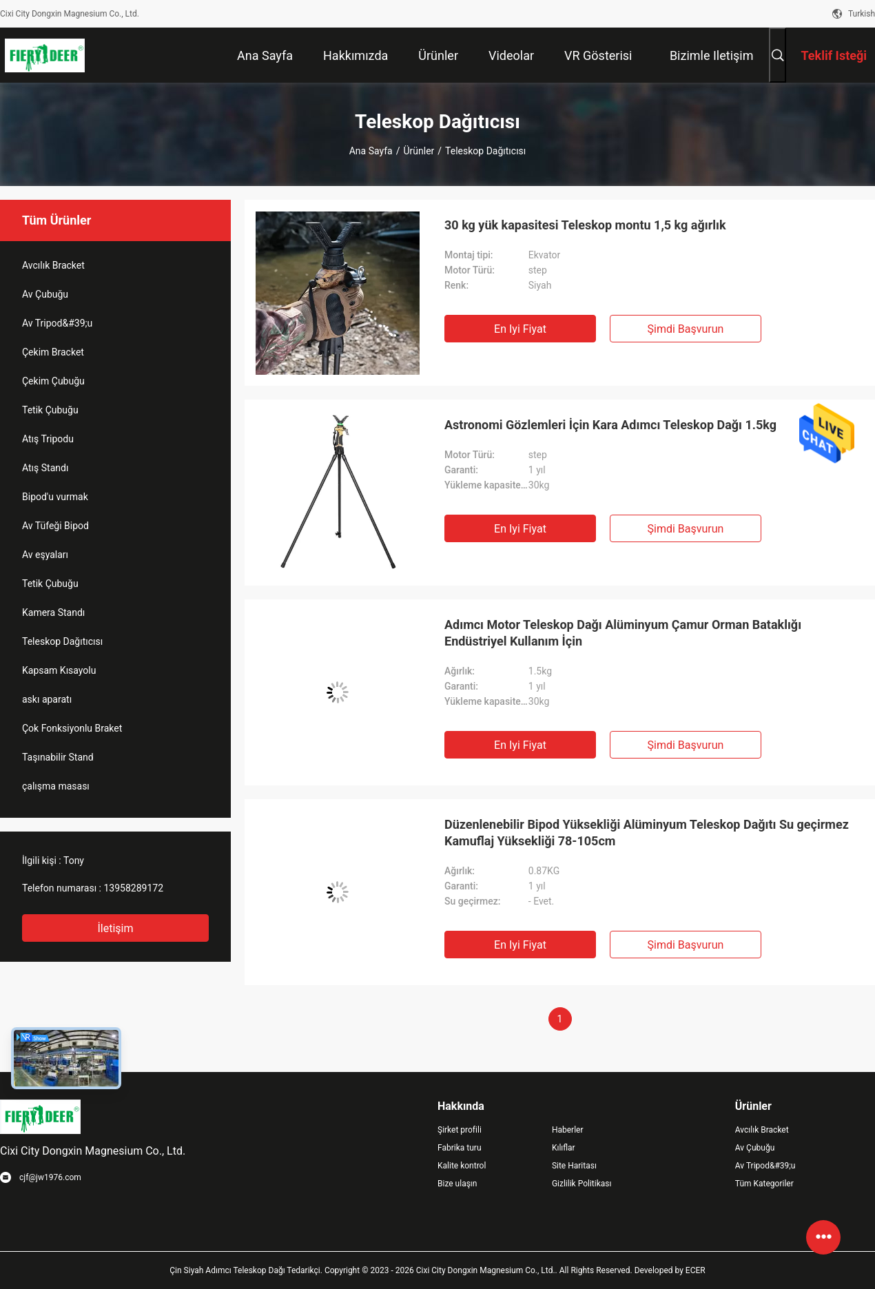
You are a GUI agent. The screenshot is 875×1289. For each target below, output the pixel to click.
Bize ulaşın (457, 1183)
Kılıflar (563, 1148)
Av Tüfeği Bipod (55, 525)
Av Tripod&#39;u (57, 323)
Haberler (568, 1130)
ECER (696, 1270)
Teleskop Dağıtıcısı (62, 641)
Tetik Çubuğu (50, 409)
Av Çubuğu (45, 294)
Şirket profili (460, 1130)
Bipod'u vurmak (55, 496)
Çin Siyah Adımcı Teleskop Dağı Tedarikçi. (247, 1270)
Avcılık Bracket (53, 265)
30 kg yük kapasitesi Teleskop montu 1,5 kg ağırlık (585, 225)
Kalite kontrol (462, 1166)
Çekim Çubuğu (53, 380)
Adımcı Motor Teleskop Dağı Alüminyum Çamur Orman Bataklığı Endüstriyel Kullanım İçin (622, 632)
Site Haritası (574, 1166)
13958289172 (133, 888)
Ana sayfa (371, 150)
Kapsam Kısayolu (59, 670)
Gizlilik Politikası (582, 1183)
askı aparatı (47, 699)
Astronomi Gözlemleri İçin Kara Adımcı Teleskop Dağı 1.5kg (610, 424)
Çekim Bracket (53, 352)
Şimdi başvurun (686, 329)
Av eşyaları (45, 554)
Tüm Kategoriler (764, 1183)
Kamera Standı (53, 612)
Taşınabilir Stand (58, 757)
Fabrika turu (460, 1148)
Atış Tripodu (48, 438)
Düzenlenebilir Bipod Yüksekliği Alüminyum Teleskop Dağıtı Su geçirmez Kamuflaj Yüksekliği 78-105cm (646, 832)
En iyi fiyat (520, 329)
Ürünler (418, 150)
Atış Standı (45, 467)
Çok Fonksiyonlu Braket (72, 728)
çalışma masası (56, 786)
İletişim (115, 928)
